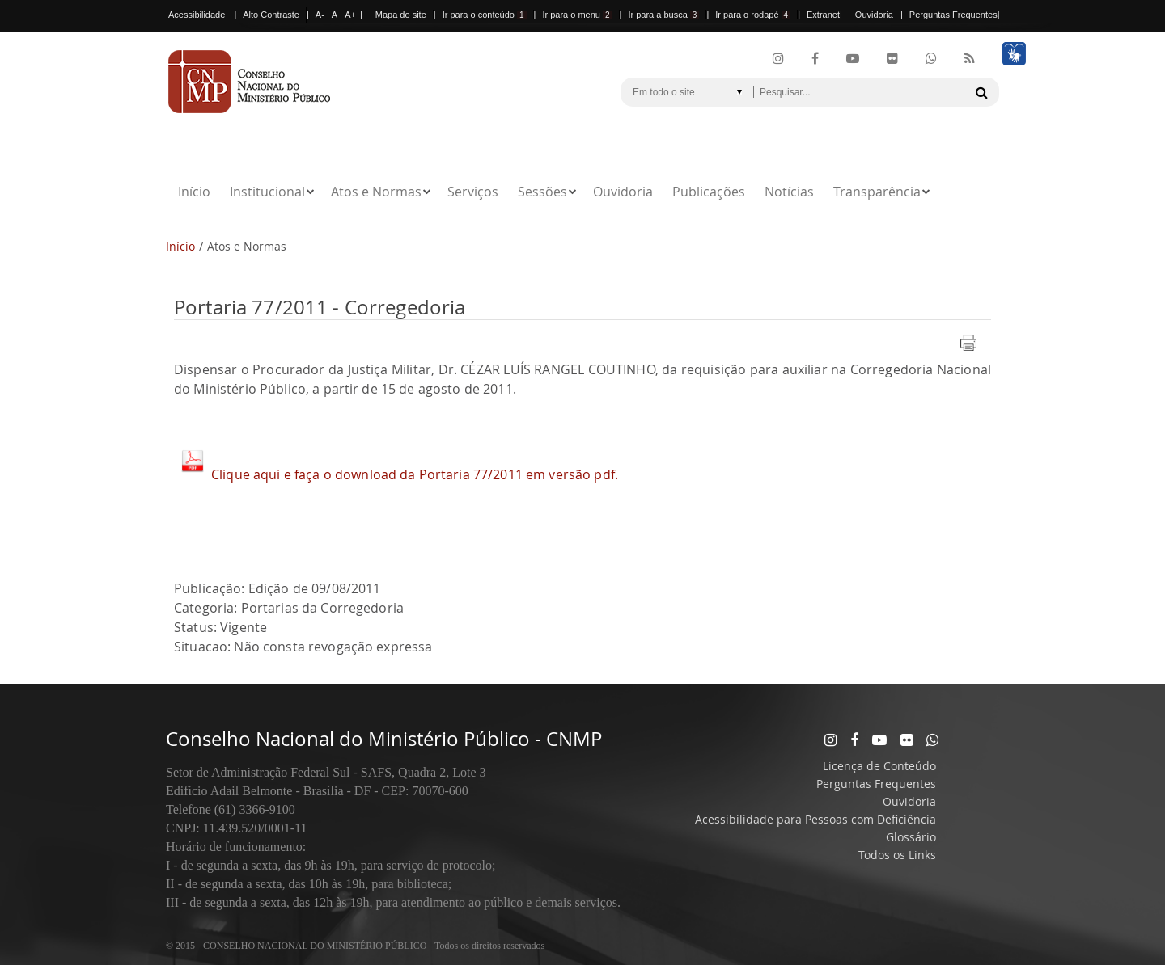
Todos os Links (897, 854)
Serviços (472, 191)
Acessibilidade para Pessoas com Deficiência (815, 819)
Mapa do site (400, 14)
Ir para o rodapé (752, 14)
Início (194, 191)
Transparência (877, 191)
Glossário (911, 837)
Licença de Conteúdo (879, 765)
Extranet (823, 14)
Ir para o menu (577, 14)
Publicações (708, 191)
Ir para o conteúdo (485, 14)
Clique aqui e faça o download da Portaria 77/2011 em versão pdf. (414, 474)
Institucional (267, 191)
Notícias (789, 191)
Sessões (542, 191)
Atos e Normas (376, 191)
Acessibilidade (196, 14)
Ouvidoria (874, 14)
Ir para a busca (663, 14)
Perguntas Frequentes (953, 14)
